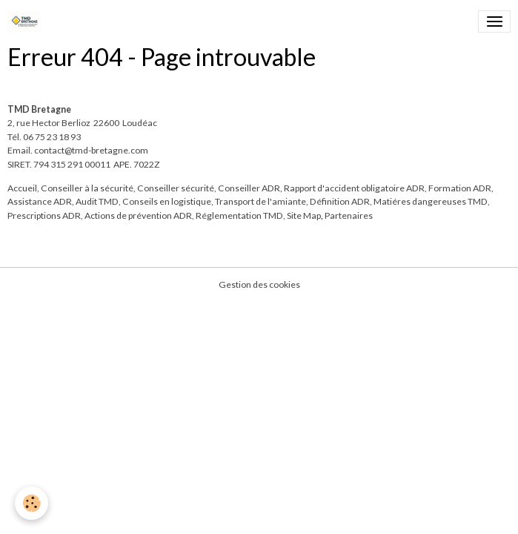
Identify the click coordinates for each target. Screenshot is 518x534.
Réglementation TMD (239, 215)
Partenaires (349, 215)
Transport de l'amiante (260, 201)
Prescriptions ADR (44, 215)
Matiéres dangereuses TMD (430, 201)
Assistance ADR (39, 201)
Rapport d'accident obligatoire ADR (354, 188)
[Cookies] (31, 503)
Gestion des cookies (259, 284)
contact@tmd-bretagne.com (91, 150)
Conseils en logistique (166, 201)
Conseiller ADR (249, 188)
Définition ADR (340, 201)
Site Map (304, 215)
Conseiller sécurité (175, 188)
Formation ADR (459, 188)
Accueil (22, 188)
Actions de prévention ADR (138, 215)
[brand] (26, 21)
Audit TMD (97, 201)
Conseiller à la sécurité (87, 188)
